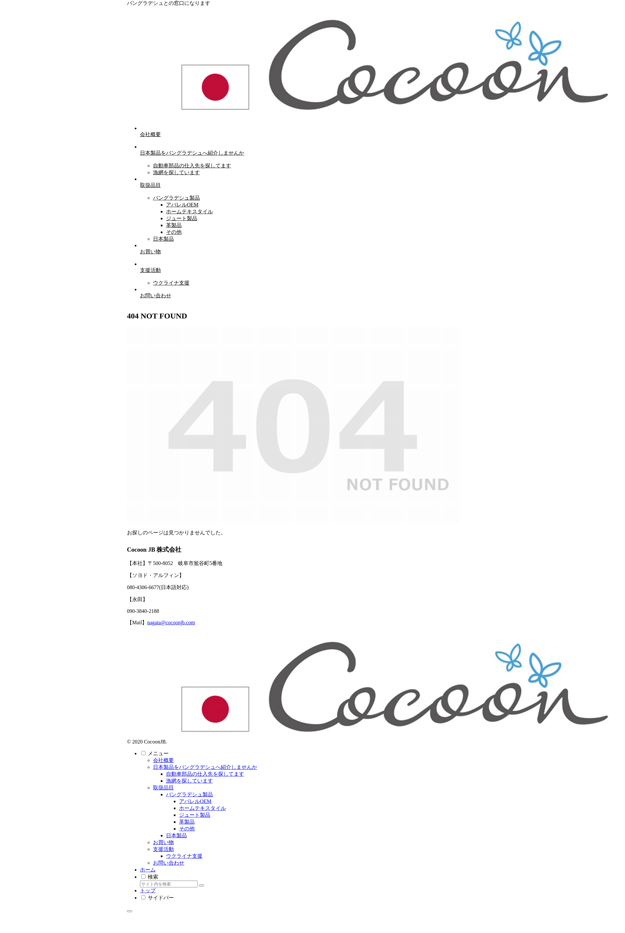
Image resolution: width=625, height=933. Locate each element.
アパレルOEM (195, 801)
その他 (187, 828)
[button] (201, 885)
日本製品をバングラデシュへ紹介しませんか (205, 767)
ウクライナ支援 (184, 856)
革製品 (187, 822)
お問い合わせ (168, 863)
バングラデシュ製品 (189, 794)
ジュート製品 (194, 815)
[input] (169, 884)
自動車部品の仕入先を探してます (205, 774)
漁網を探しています (189, 781)
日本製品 (176, 835)
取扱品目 (163, 787)
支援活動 (163, 849)
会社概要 (163, 760)
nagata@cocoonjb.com (171, 622)
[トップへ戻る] (129, 911)
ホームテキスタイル (202, 808)
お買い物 (163, 842)
